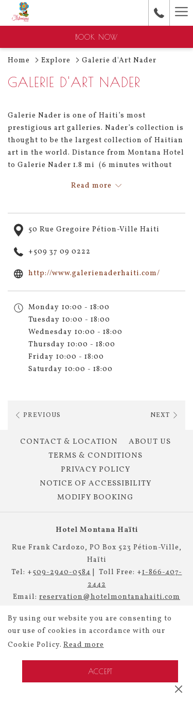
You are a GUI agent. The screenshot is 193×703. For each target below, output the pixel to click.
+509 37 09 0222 (59, 252)
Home (19, 60)
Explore (56, 60)
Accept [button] (100, 671)
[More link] (181, 13)
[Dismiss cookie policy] (178, 689)
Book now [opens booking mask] (96, 37)
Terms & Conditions (95, 455)
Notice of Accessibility (95, 483)
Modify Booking (95, 497)
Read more (83, 645)
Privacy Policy (95, 469)
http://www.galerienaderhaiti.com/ (94, 273)
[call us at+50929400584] (159, 13)
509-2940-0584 (61, 572)
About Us (150, 442)
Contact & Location (69, 442)
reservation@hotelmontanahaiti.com (109, 597)
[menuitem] (69, 442)
